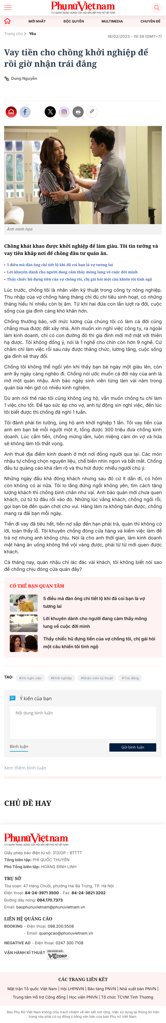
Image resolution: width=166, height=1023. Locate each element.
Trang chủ (13, 33)
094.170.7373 (50, 900)
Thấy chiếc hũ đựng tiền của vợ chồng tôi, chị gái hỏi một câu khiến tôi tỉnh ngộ (79, 279)
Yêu (32, 33)
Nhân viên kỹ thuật (98, 678)
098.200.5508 (61, 926)
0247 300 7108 (69, 943)
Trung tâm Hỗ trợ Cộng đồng (39, 997)
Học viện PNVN (83, 997)
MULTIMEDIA (112, 21)
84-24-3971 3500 (42, 893)
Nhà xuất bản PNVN (138, 989)
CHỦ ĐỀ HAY (27, 803)
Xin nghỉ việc (31, 678)
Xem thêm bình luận (25, 768)
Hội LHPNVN (72, 989)
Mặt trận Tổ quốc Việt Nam (32, 989)
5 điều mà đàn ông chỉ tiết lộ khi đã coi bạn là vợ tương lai (60, 264)
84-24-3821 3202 (89, 893)
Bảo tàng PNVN (102, 989)
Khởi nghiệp (62, 678)
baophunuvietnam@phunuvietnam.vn (50, 907)
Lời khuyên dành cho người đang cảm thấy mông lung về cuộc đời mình (72, 271)
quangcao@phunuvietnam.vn (66, 933)
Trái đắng (131, 678)
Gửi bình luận (132, 747)
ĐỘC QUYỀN (73, 21)
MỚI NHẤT (37, 21)
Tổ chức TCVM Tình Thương (127, 997)
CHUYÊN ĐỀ (150, 21)
